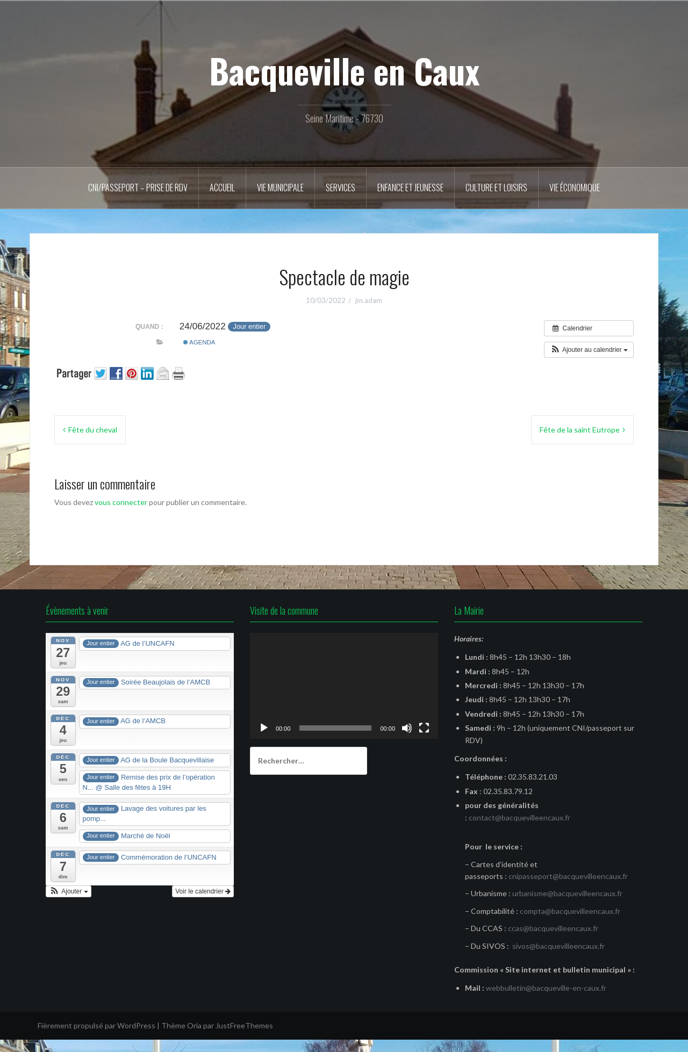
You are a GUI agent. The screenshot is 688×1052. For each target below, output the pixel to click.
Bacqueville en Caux (344, 70)
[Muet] (407, 728)
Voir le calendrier (203, 891)
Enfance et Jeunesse (410, 187)
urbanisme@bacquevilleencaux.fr (567, 893)
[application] (344, 686)
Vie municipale (280, 187)
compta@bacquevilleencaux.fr (570, 911)
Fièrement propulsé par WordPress (96, 1025)
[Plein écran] (424, 728)
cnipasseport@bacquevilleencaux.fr (568, 876)
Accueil (222, 187)
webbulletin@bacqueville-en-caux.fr (546, 987)
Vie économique (574, 187)
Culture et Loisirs (496, 187)
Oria (194, 1025)
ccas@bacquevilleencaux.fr (553, 928)
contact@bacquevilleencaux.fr (519, 817)
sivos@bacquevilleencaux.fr (558, 945)
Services (340, 187)
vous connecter (121, 502)
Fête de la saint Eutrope (580, 429)
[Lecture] (264, 728)
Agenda (199, 342)
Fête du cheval (92, 429)
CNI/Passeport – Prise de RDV (138, 187)
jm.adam (368, 300)
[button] (588, 349)
